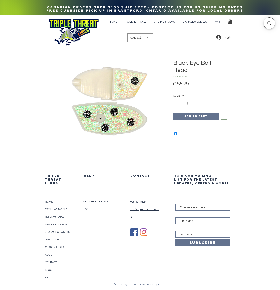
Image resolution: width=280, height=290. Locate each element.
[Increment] (188, 103)
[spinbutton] (182, 103)
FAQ (47, 277)
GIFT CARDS (52, 239)
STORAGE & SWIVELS (57, 232)
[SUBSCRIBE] (202, 242)
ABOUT (49, 254)
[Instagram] (143, 232)
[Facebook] (134, 232)
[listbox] (140, 37)
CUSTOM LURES (54, 247)
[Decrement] (176, 103)
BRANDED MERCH (56, 224)
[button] (230, 21)
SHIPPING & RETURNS (95, 201)
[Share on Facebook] (175, 133)
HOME (49, 201)
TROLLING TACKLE (56, 209)
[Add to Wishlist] (224, 116)
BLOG (48, 269)
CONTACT (51, 262)
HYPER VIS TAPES (54, 216)
